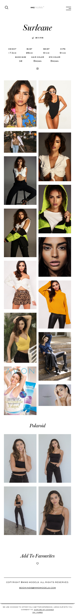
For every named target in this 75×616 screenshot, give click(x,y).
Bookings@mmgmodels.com (37, 588)
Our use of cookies (44, 609)
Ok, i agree (37, 612)
